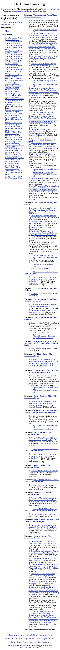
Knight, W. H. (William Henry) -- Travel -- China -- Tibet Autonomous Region (14, 137)
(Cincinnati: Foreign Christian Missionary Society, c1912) (41, 575)
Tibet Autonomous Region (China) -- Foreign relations (14, 55)
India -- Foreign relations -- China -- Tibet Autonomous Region (14, 128)
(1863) (43, 362)
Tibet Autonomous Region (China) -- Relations (13, 63)
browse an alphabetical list (20, 11)
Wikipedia (16, 22)
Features (25, 642)
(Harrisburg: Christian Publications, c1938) (42, 543)
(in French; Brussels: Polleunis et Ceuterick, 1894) (41, 155)
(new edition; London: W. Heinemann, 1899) (42, 46)
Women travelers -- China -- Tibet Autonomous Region (14, 177)
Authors (31, 638)
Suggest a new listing (46, 635)
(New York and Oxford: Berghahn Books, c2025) (42, 500)
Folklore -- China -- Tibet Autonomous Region (13, 114)
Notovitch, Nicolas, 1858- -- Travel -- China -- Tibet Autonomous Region (14, 159)
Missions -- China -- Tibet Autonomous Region (13, 151)
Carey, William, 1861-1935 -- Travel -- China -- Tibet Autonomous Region (14, 95)
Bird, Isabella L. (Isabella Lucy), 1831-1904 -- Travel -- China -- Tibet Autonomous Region (14, 81)
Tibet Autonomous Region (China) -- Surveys (13, 76)
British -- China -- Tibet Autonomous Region (13, 87)
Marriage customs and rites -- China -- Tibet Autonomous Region (14, 146)
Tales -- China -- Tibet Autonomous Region (12, 168)
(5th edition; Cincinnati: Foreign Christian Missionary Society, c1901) (43, 119)
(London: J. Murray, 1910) (44, 485)
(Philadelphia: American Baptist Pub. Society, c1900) (42, 216)
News (19, 642)
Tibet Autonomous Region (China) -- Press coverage (13, 59)
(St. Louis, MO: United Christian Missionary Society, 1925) (43, 439)
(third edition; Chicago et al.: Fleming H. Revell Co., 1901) (43, 91)
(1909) (42, 64)
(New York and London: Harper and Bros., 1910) (42, 36)
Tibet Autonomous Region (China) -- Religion (13, 66)
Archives (33, 642)
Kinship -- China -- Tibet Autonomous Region (13, 133)
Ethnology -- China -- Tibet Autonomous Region (14, 111)
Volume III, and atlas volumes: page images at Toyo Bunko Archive (44, 337)
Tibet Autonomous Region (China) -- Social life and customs (13, 71)
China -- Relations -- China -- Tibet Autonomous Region (14, 99)
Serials (51, 638)
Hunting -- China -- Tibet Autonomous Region (13, 123)
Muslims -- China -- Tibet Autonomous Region (13, 155)
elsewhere (11, 24)
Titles (38, 638)
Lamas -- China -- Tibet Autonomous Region (13, 142)
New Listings (23, 638)
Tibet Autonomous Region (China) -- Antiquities (13, 39)
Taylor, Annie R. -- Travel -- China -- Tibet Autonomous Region (14, 172)
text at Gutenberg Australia (41, 268)
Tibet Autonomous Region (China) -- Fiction (13, 52)
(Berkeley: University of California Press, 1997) (42, 403)
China (7, 31)
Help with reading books (15, 635)
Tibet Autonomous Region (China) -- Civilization (13, 42)
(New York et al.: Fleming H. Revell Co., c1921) (43, 566)
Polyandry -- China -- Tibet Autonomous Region (14, 164)
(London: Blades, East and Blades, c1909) (43, 57)
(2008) (42, 279)
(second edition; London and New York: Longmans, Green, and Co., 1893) (43, 189)
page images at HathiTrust (41, 114)
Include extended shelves (50, 9)
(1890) (44, 178)
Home (8, 638)
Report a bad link (31, 635)
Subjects (44, 638)
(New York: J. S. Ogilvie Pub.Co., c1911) (42, 233)
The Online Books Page (30, 4)
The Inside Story (43, 642)
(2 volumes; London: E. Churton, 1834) (43, 146)
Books (13, 642)
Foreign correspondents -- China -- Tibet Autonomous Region (14, 119)
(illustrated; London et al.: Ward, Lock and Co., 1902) (42, 222)
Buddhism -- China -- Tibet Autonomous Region (14, 90)
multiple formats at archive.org (43, 33)
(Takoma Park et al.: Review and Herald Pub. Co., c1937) (43, 553)
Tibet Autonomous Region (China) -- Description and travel (13, 47)
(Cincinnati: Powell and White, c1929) (43, 130)
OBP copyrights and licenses (29, 647)
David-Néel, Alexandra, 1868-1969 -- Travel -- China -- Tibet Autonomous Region (14, 105)
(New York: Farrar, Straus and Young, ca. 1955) (42, 210)
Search (14, 638)
